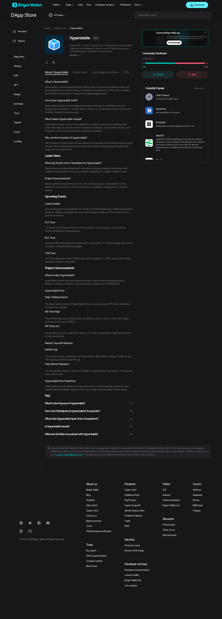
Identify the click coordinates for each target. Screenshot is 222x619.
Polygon (197, 510)
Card (80, 5)
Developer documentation (137, 570)
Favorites (20, 31)
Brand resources (93, 521)
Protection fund (132, 545)
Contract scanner (94, 561)
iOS (164, 490)
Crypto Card (130, 490)
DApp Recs (19, 57)
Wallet (56, 5)
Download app (181, 44)
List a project (131, 585)
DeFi (96, 38)
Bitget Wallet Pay (133, 580)
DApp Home (60, 28)
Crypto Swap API (132, 505)
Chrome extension (171, 500)
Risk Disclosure (169, 535)
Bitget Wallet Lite (171, 505)
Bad (192, 74)
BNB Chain (198, 505)
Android (166, 495)
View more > (200, 88)
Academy (90, 500)
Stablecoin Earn (132, 495)
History (19, 41)
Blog (88, 495)
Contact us (91, 515)
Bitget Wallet (92, 490)
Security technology (134, 550)
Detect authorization (96, 556)
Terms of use (169, 530)
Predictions (125, 5)
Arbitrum (197, 490)
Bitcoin (196, 500)
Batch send (91, 566)
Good (158, 74)
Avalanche (197, 495)
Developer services (104, 5)
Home (48, 28)
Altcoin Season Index (134, 510)
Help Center (92, 505)
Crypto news (92, 510)
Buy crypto (91, 550)
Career (89, 526)
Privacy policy (169, 524)
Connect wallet (132, 575)
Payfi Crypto (130, 500)
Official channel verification (99, 531)
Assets (197, 484)
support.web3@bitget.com (69, 454)
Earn (89, 5)
